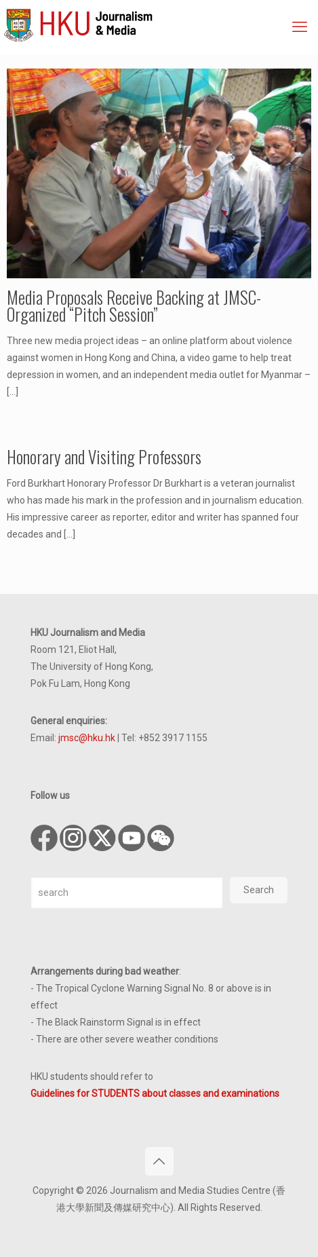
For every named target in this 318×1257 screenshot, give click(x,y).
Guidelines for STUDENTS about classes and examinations (155, 1093)
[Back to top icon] (159, 1161)
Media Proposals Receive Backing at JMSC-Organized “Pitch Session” (134, 305)
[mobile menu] (299, 27)
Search (258, 889)
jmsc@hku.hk (86, 737)
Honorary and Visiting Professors (104, 456)
